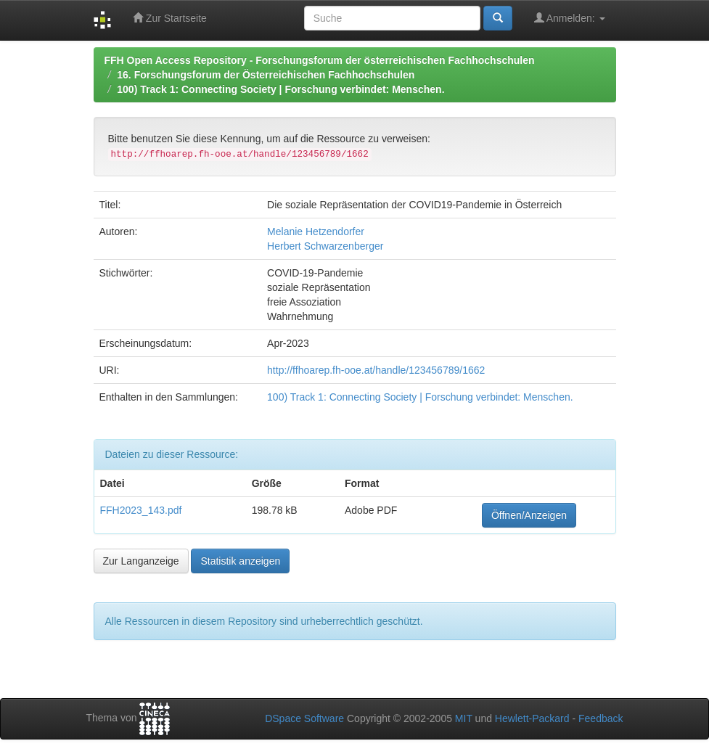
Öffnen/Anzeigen (529, 515)
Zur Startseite (170, 18)
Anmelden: (569, 18)
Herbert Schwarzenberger (325, 246)
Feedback (600, 718)
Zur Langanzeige (141, 561)
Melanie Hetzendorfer (315, 231)
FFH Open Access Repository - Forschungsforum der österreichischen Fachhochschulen (319, 60)
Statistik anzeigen (240, 561)
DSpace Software (304, 718)
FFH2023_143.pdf (141, 510)
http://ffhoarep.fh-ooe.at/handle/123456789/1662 (376, 370)
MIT (463, 718)
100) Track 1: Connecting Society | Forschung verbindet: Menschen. (280, 89)
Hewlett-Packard (532, 718)
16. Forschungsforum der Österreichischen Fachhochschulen (265, 75)
